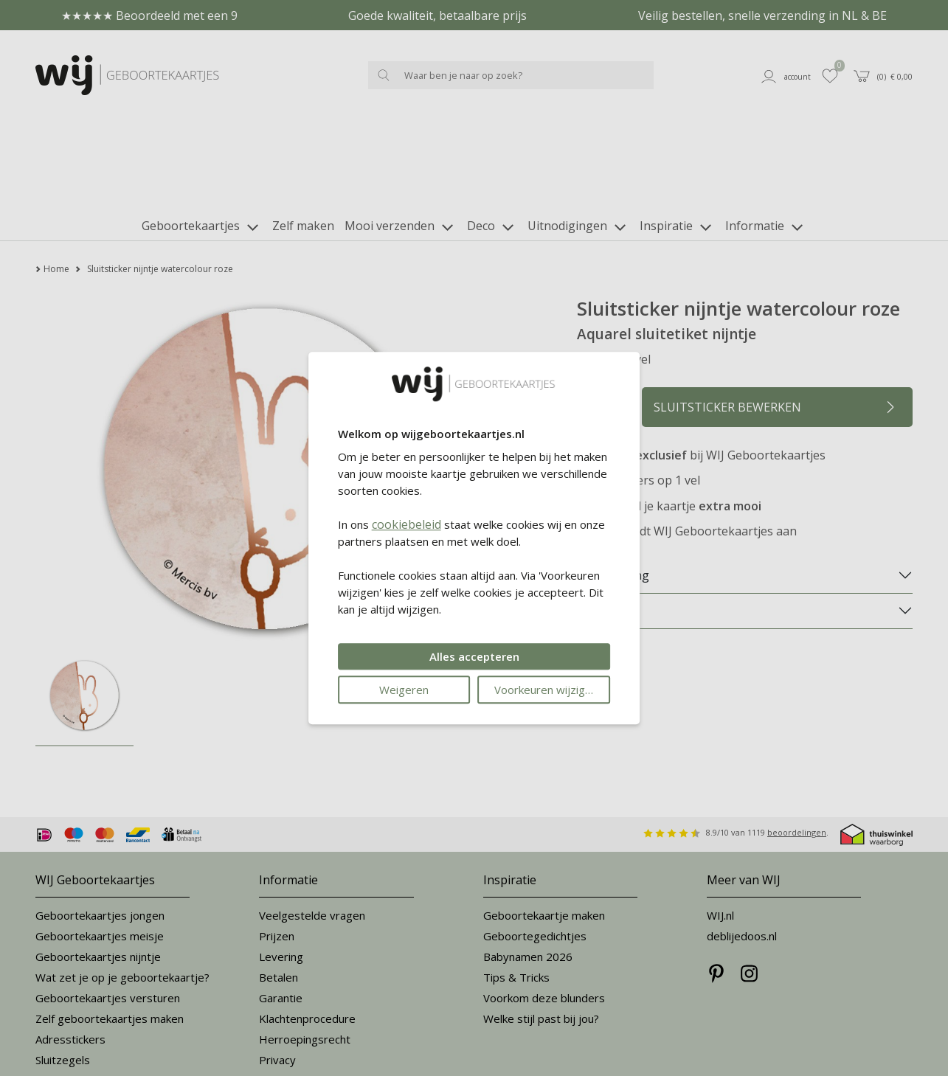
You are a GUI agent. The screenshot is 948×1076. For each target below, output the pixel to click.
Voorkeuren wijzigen (546, 689)
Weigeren (404, 689)
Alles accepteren (474, 656)
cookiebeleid (406, 524)
